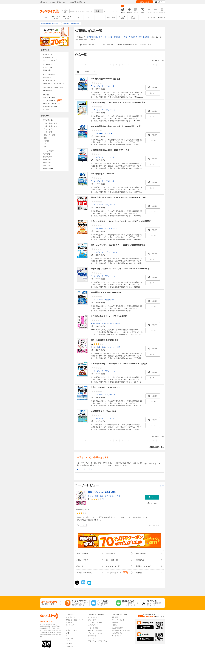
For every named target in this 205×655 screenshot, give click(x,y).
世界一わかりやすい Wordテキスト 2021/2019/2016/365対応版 (118, 245)
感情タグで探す (48, 168)
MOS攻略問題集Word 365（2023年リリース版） (111, 150)
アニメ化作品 (47, 64)
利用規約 (115, 625)
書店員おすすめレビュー (51, 103)
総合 (45, 17)
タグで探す (46, 154)
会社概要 (115, 617)
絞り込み (64, 11)
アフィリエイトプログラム (97, 641)
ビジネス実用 (122, 17)
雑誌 (45, 138)
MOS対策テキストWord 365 (102, 174)
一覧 (161, 486)
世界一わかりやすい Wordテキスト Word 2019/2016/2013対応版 (119, 364)
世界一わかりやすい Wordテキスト (105, 387)
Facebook (69, 646)
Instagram (69, 638)
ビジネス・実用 (49, 135)
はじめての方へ (150, 17)
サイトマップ (116, 636)
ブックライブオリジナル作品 (53, 87)
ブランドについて (118, 620)
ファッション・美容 (113, 323)
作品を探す (92, 620)
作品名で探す (47, 157)
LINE (67, 633)
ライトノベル (49, 129)
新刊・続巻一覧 (48, 57)
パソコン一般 (109, 86)
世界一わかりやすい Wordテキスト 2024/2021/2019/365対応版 (118, 102)
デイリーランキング (50, 60)
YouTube (69, 643)
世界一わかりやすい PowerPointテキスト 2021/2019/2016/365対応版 (121, 221)
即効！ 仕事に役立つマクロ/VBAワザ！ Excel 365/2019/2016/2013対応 (120, 269)
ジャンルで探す (48, 151)
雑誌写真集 (133, 17)
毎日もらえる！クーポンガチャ (54, 83)
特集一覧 (46, 95)
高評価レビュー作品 (50, 106)
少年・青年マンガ (56, 17)
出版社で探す (47, 165)
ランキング (70, 625)
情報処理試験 (109, 300)
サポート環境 (93, 628)
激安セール (46, 77)
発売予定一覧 (47, 54)
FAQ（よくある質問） (96, 630)
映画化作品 (46, 70)
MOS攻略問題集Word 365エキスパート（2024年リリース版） (116, 126)
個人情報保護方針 (118, 628)
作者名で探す (47, 160)
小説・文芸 (111, 17)
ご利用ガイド (161, 17)
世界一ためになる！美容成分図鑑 (136, 37)
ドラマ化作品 (47, 67)
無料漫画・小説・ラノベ (74, 620)
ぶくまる (46, 109)
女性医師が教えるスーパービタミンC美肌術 (103, 37)
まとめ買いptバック (49, 80)
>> (159, 65)
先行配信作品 (47, 90)
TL (89, 17)
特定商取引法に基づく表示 (121, 630)
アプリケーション (111, 110)
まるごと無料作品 (49, 75)
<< (80, 65)
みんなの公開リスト (52, 100)
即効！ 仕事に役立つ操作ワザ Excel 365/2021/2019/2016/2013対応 (118, 197)
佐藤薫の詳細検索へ (156, 447)
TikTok (68, 641)
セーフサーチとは (85, 469)
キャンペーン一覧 (49, 97)
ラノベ (100, 17)
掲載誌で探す (47, 163)
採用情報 (115, 622)
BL (78, 17)
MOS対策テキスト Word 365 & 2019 (106, 292)
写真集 (46, 141)
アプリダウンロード (95, 622)
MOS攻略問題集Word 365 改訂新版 (105, 79)
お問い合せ (92, 636)
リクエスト (92, 638)
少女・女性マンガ (67, 17)
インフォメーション (95, 633)
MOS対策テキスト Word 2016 (103, 411)
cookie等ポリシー (118, 633)
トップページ (70, 617)
